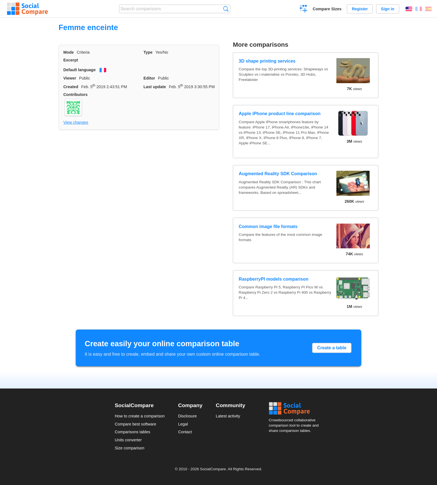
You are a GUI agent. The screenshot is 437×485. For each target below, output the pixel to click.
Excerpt (70, 60)
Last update (155, 87)
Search (226, 8)
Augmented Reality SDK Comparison (278, 173)
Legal (183, 424)
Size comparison (129, 448)
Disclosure (187, 416)
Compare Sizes (327, 9)
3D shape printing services (267, 61)
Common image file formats (268, 226)
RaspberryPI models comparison (274, 279)
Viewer (69, 78)
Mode (68, 52)
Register (360, 9)
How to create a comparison (140, 416)
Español (428, 9)
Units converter (128, 440)
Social (295, 408)
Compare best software (135, 424)
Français (418, 9)
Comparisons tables (132, 432)
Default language (79, 70)
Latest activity (228, 416)
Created (70, 87)
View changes (75, 122)
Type (148, 52)
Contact (185, 432)
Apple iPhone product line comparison (280, 113)
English (409, 9)
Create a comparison (303, 9)
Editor (149, 78)
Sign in (387, 9)
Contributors (75, 94)
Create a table (331, 347)
